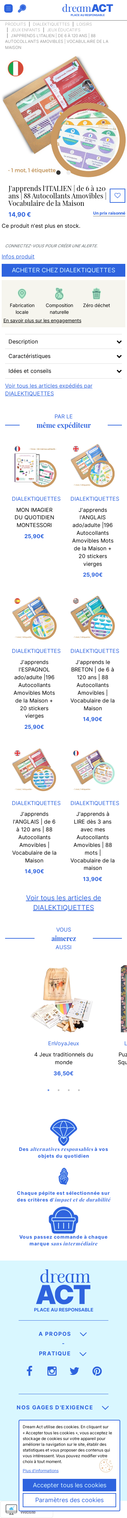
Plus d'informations (41, 1470)
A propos (62, 1333)
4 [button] (79, 1090)
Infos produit (18, 256)
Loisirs (84, 24)
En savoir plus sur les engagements (42, 320)
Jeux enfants (25, 29)
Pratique (62, 1353)
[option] (63, 116)
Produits (15, 24)
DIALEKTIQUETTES (51, 24)
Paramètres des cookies (69, 1499)
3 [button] (68, 1090)
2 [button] (68, 172)
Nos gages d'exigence (63, 1407)
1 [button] (58, 172)
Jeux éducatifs (64, 29)
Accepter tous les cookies (69, 1485)
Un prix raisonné (109, 213)
